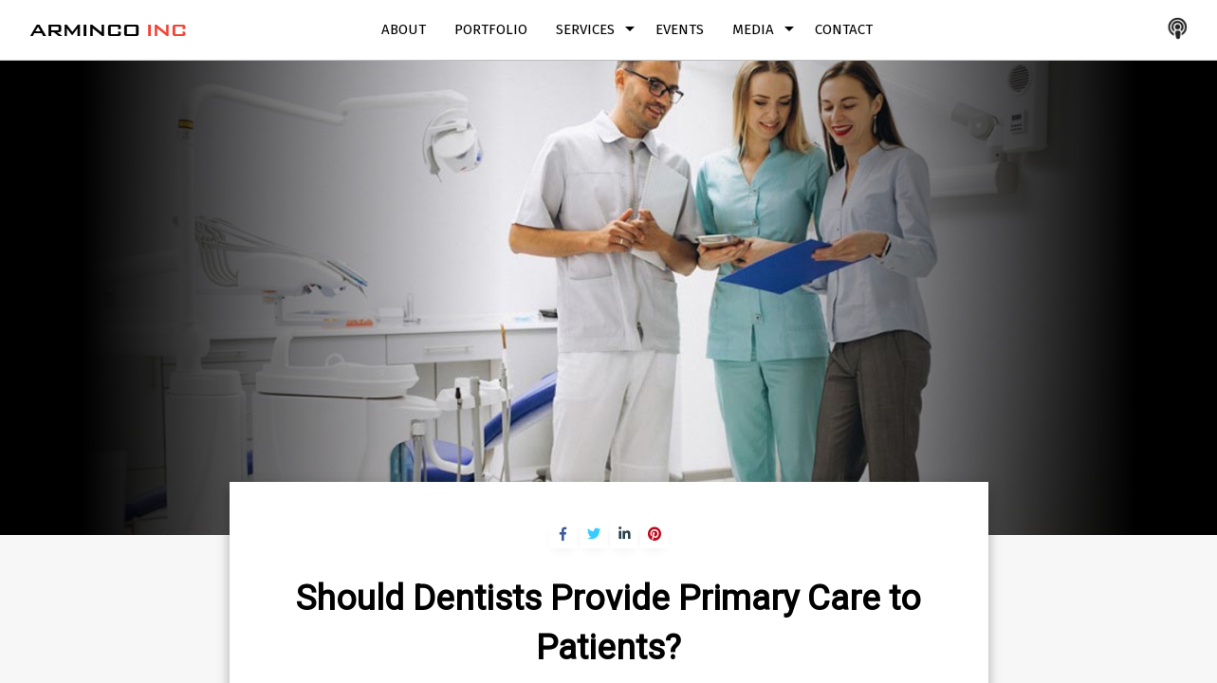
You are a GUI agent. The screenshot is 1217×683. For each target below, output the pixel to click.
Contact (844, 29)
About (403, 29)
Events (679, 29)
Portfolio (490, 29)
